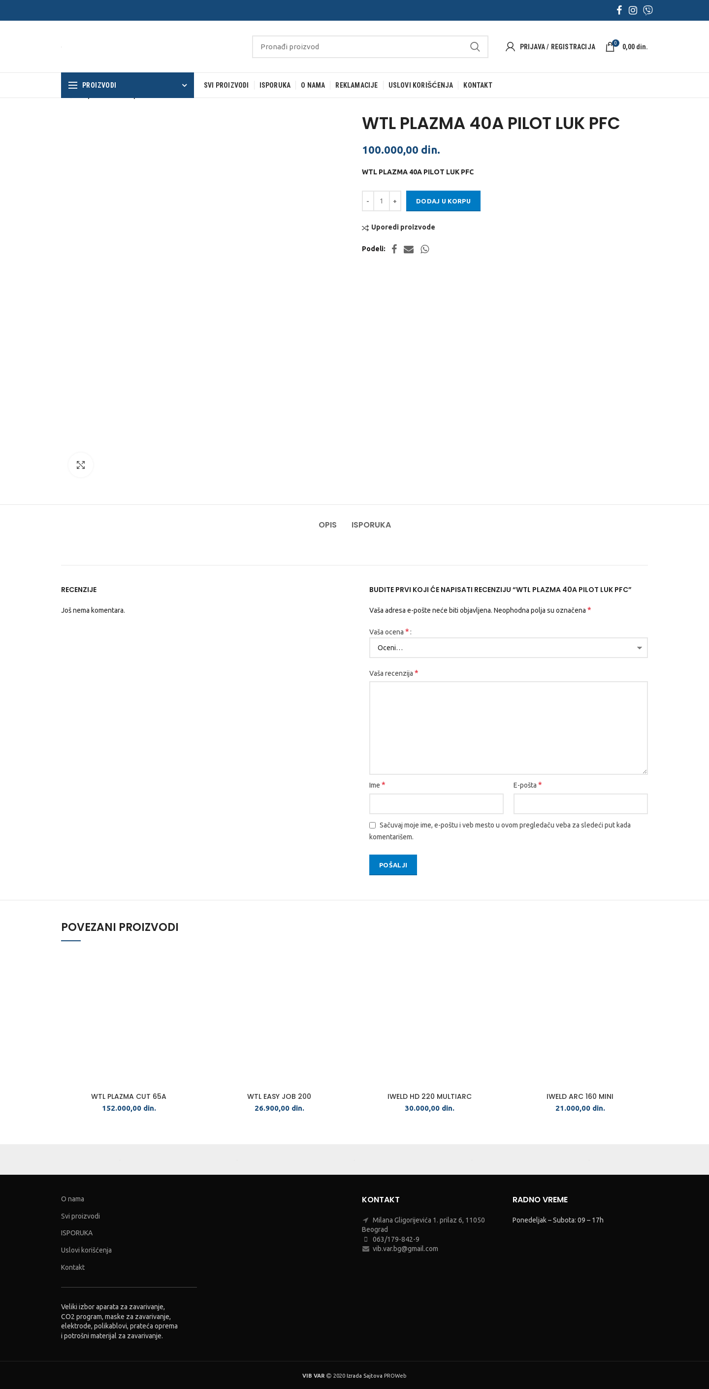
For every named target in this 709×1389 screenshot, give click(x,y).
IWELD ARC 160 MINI (580, 1096)
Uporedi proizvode (403, 227)
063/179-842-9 (396, 1239)
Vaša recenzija (394, 672)
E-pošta (528, 784)
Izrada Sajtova (365, 1376)
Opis (328, 524)
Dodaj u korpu (443, 201)
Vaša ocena (389, 631)
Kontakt (73, 1267)
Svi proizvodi (80, 1216)
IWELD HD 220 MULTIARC (429, 1096)
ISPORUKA (77, 1233)
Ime (377, 784)
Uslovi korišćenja (86, 1250)
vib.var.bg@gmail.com (405, 1249)
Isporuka (371, 524)
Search (475, 46)
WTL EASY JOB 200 (279, 1096)
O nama (72, 1199)
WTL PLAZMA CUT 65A (128, 1096)
